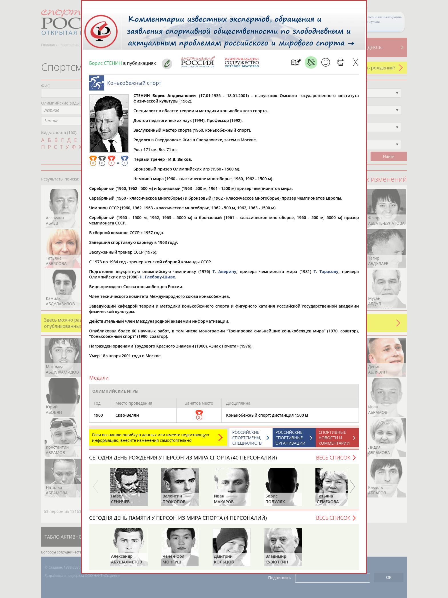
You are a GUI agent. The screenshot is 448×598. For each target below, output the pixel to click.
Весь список (333, 460)
